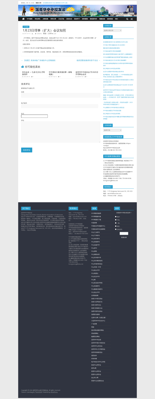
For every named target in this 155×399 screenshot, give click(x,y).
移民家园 (85, 19)
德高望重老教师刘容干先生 (88, 60)
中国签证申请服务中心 (98, 226)
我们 (116, 19)
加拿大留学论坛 (96, 305)
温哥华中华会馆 (96, 340)
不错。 (119, 220)
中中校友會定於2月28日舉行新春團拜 (114, 60)
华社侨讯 (37, 19)
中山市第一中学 (96, 267)
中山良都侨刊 (95, 286)
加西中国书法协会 (96, 311)
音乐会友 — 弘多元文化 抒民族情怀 (33, 73)
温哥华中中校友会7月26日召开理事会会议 (87, 73)
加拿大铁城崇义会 (96, 308)
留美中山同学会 (96, 371)
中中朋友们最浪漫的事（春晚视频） (60, 73)
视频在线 (102, 19)
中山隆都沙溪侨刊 (96, 289)
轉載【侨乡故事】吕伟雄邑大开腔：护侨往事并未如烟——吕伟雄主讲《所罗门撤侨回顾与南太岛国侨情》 (118, 97)
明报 (92, 327)
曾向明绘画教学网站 (97, 330)
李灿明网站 (94, 333)
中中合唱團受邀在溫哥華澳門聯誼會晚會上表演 (117, 57)
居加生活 (69, 19)
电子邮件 (24, 103)
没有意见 (119, 229)
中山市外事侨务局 (96, 261)
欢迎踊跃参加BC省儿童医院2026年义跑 (55, 3)
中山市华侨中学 (96, 257)
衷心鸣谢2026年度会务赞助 (111, 68)
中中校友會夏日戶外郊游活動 (112, 110)
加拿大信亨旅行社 (96, 302)
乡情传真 (45, 19)
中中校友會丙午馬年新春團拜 (112, 51)
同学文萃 (53, 19)
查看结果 (124, 237)
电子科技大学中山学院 (98, 362)
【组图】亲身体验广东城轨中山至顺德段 (38, 60)
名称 (22, 92)
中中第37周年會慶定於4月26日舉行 (114, 45)
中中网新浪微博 (96, 213)
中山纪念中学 (95, 276)
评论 (22, 120)
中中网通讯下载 (96, 220)
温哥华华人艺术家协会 (98, 349)
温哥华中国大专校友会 (98, 343)
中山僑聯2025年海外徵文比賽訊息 (113, 107)
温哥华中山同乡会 (96, 346)
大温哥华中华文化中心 (98, 321)
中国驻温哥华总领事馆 (98, 229)
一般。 (119, 223)
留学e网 (93, 368)
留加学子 (77, 19)
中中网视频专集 (96, 216)
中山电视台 (94, 273)
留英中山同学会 (96, 374)
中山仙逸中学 (95, 245)
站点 (22, 114)
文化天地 (61, 19)
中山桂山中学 (95, 270)
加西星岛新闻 (95, 314)
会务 (55, 33)
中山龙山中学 (95, 292)
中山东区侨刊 (95, 238)
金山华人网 (94, 377)
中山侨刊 (94, 248)
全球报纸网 (94, 295)
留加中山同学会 (96, 365)
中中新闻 (29, 19)
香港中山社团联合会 (97, 381)
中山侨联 (94, 251)
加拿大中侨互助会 (96, 298)
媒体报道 (110, 19)
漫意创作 (94, 355)
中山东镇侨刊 (95, 242)
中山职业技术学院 (96, 283)
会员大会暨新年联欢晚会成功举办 (113, 71)
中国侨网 (94, 223)
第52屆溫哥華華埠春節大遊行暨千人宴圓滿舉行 (117, 54)
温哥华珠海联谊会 (96, 352)
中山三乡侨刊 (95, 232)
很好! (118, 217)
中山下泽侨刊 (95, 235)
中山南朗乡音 (95, 254)
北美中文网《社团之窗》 (99, 317)
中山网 (93, 280)
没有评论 (38, 33)
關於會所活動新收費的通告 (111, 48)
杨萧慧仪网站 (95, 336)
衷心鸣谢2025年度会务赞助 (111, 114)
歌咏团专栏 (93, 19)
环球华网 (94, 359)
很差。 (119, 226)
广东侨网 (94, 324)
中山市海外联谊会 (96, 264)
